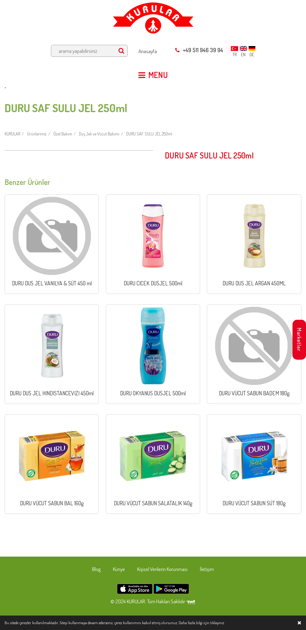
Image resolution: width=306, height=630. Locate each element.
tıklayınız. (217, 622)
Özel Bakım (62, 133)
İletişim (207, 569)
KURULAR (12, 133)
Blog (96, 569)
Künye (119, 569)
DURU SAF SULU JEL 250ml (149, 133)
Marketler (299, 339)
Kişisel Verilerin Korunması (162, 569)
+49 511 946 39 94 (199, 50)
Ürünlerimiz (37, 133)
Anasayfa (147, 51)
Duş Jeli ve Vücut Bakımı (99, 133)
